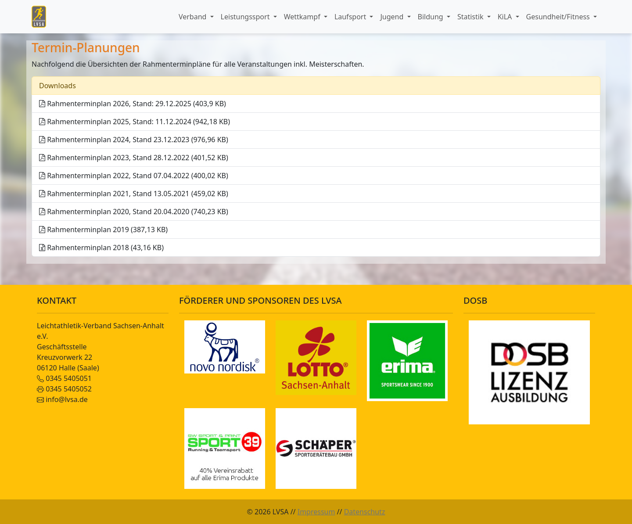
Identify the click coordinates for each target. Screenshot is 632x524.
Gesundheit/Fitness (559, 17)
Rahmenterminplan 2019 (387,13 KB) (103, 229)
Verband (193, 17)
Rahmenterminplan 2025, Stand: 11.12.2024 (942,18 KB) (134, 121)
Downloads (57, 85)
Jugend (392, 17)
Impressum (316, 512)
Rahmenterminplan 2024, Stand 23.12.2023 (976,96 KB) (133, 139)
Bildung (431, 17)
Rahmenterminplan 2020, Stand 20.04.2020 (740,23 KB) (133, 211)
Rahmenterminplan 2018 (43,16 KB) (101, 247)
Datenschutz (364, 512)
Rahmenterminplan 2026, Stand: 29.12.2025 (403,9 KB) (132, 103)
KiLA (506, 17)
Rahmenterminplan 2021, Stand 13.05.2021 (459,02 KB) (133, 193)
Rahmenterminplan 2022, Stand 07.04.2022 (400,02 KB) (133, 175)
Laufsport (351, 17)
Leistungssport (246, 17)
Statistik (471, 17)
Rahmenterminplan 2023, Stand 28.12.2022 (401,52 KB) (133, 157)
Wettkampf (303, 17)
